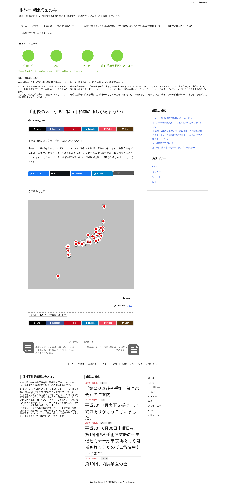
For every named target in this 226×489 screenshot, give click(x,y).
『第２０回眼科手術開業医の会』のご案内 (172, 118)
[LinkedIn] (90, 129)
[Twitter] (37, 129)
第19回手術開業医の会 (162, 143)
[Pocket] (107, 129)
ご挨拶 (151, 382)
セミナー (156, 172)
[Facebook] (55, 129)
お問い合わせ (154, 415)
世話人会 (156, 387)
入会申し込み (154, 405)
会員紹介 (152, 392)
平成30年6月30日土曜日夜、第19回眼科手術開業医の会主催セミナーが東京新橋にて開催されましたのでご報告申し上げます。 (177, 135)
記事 (154, 182)
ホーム (24, 43)
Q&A (35, 43)
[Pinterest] (72, 129)
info (130, 305)
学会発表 (156, 177)
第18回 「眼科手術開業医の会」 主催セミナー (173, 147)
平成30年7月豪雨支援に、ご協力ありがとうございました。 (111, 411)
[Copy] (125, 129)
